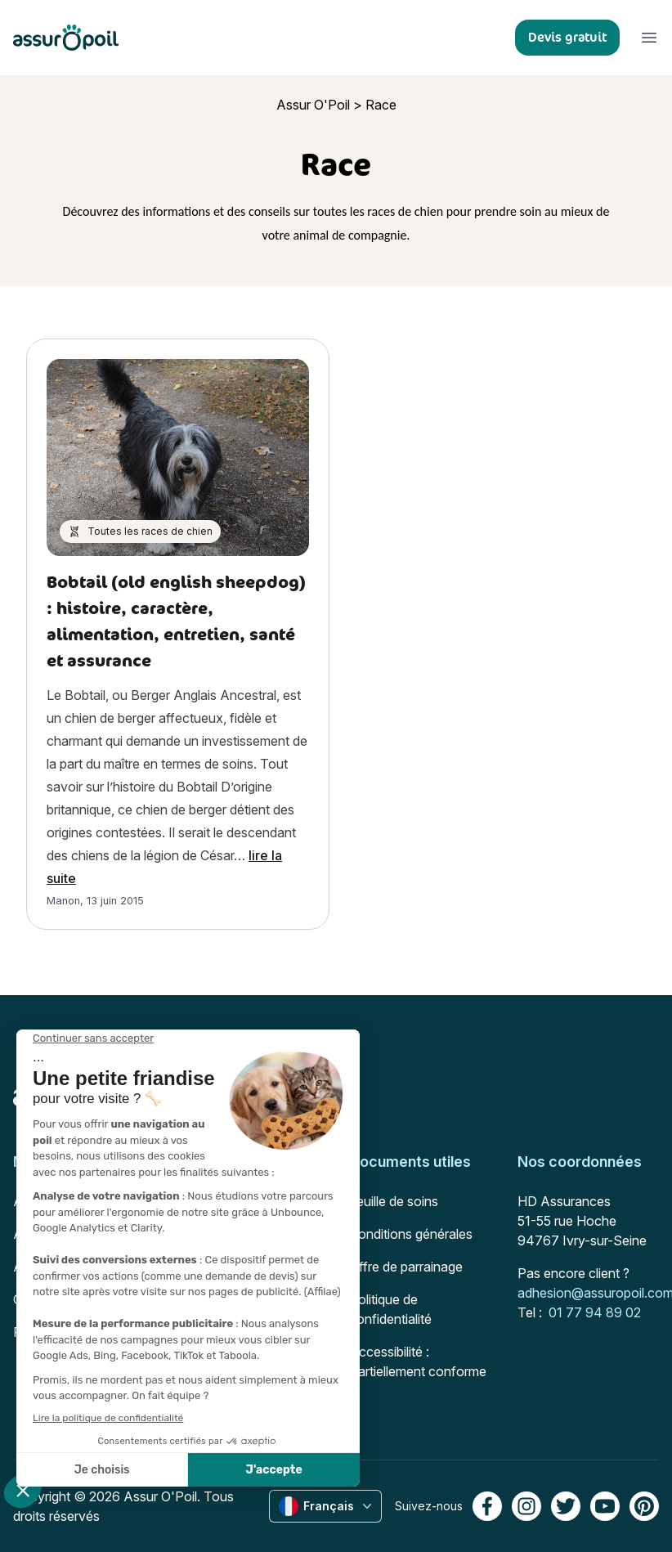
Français (327, 1506)
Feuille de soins (393, 1201)
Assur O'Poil (313, 104)
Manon (63, 901)
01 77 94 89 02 (595, 1312)
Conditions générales (411, 1234)
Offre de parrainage (406, 1266)
